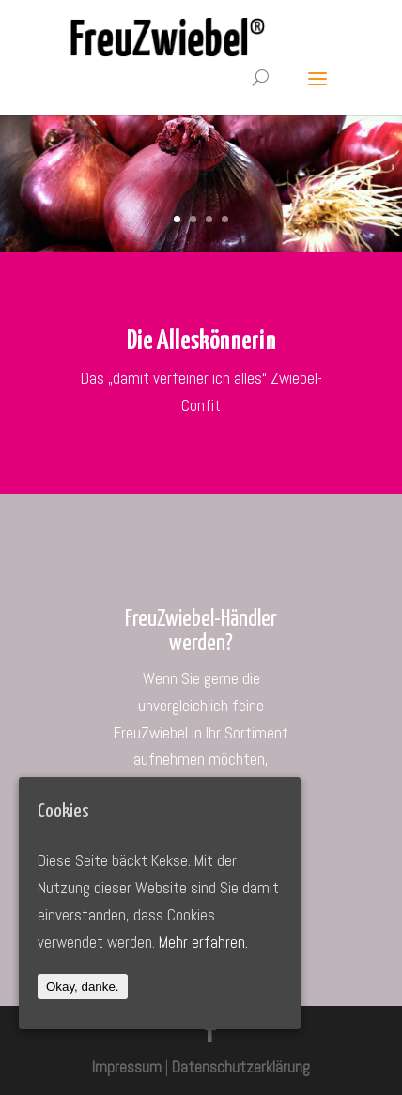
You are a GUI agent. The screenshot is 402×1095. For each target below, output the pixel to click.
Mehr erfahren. (203, 942)
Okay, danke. (82, 987)
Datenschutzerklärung (241, 1067)
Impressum (127, 1067)
